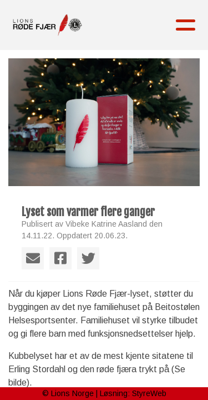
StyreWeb (149, 393)
